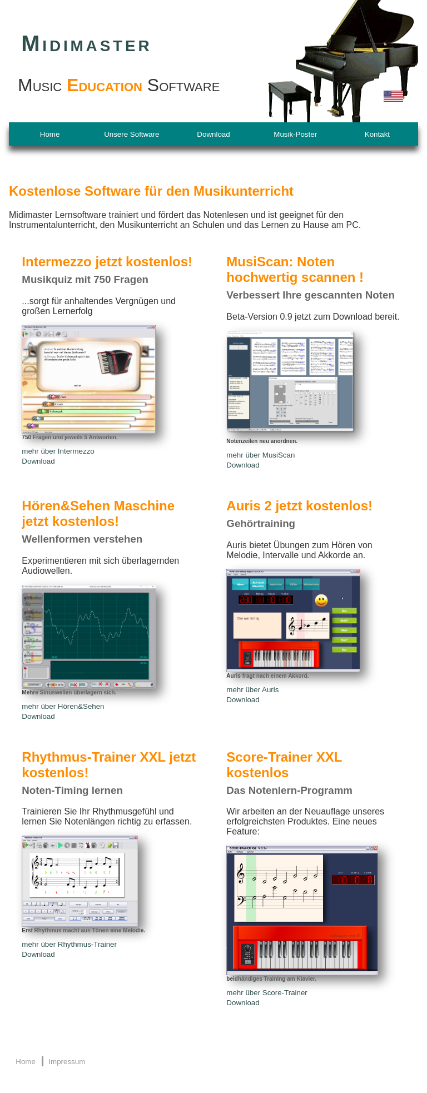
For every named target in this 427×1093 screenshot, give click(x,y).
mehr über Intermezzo (58, 451)
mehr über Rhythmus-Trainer (69, 944)
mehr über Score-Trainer (266, 992)
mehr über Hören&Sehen (63, 706)
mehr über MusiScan (260, 455)
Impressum (66, 1061)
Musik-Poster (295, 134)
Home (50, 134)
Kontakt (377, 134)
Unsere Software (131, 134)
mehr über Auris (252, 689)
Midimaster (86, 43)
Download (213, 134)
